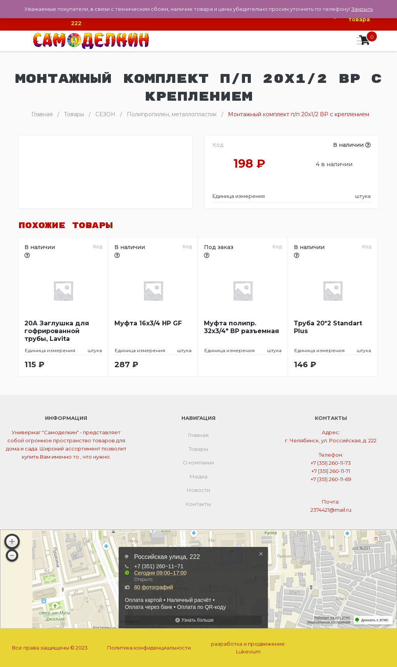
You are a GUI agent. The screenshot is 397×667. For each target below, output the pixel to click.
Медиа (198, 476)
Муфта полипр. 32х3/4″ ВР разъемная (241, 327)
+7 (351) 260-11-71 (330, 471)
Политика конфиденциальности (149, 648)
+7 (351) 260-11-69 (331, 479)
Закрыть (362, 9)
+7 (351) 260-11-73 (331, 463)
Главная (198, 435)
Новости (198, 490)
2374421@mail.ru (331, 510)
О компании (198, 462)
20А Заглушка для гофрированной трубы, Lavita (56, 331)
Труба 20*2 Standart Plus (328, 327)
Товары (198, 449)
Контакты (198, 504)
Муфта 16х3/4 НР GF (148, 323)
